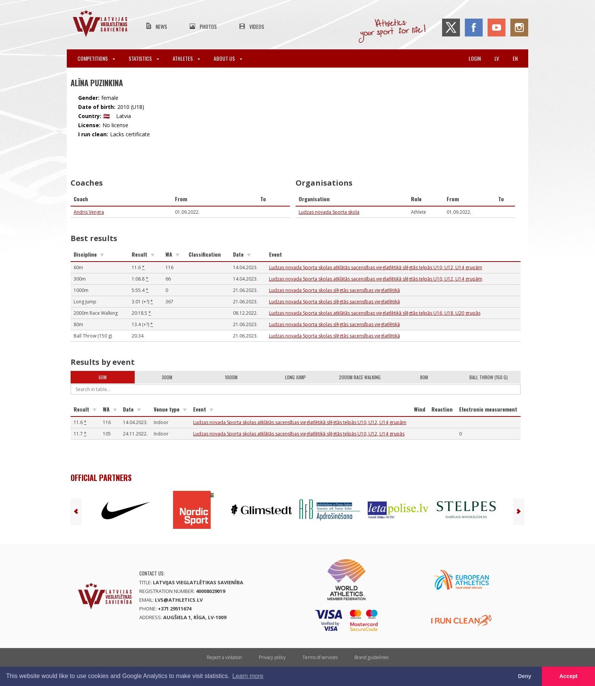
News (161, 26)
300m (167, 377)
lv (496, 58)
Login (475, 58)
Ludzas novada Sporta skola (329, 212)
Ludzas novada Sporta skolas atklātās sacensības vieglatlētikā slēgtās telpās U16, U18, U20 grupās (374, 313)
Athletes (186, 58)
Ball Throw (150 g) (488, 377)
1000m (231, 377)
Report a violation (224, 657)
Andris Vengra (89, 212)
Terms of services (320, 657)
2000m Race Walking (360, 377)
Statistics (144, 58)
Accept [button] (568, 676)
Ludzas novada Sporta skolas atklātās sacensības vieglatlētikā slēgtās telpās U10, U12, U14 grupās (299, 434)
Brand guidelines (371, 657)
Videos (256, 26)
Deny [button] (524, 676)
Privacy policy (272, 657)
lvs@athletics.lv (179, 599)
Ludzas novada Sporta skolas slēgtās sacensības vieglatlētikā (334, 290)
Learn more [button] (247, 676)
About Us (228, 58)
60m (103, 377)
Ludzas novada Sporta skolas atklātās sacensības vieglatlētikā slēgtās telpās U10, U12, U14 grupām (375, 267)
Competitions (96, 58)
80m (424, 377)
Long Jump (295, 377)
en (515, 58)
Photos (208, 26)
